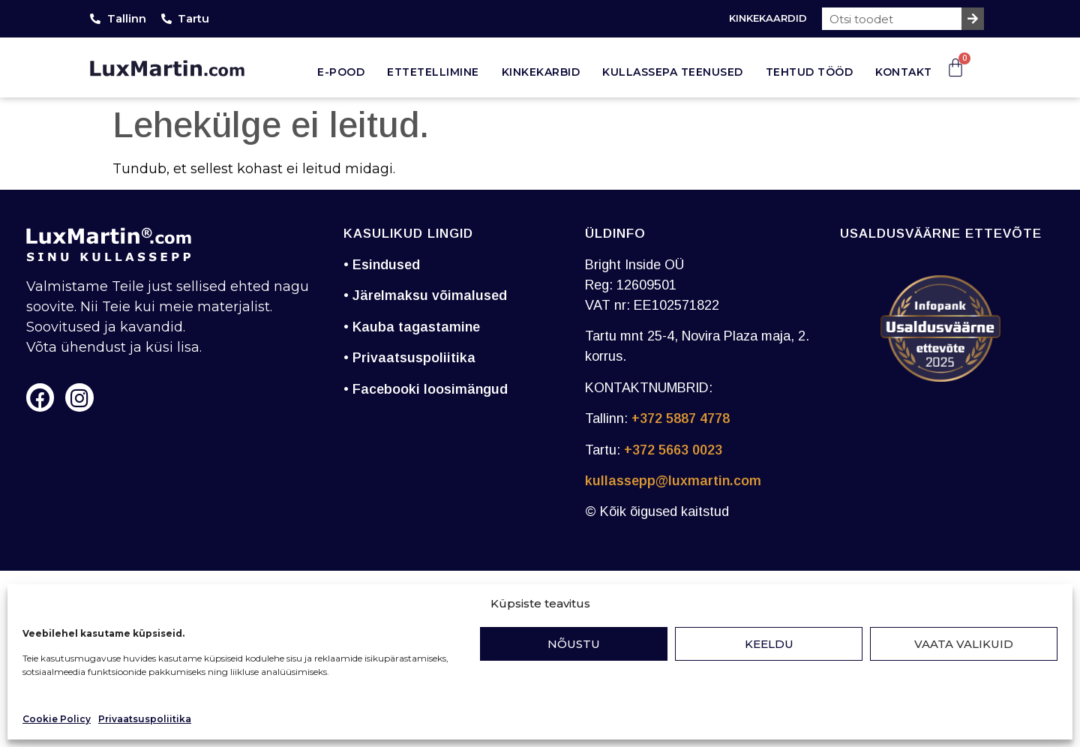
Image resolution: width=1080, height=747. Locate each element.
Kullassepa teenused (672, 72)
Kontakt (903, 72)
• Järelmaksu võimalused (425, 295)
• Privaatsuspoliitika (410, 357)
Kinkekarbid (541, 72)
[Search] (973, 19)
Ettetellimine (433, 72)
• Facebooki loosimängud (426, 389)
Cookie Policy (56, 718)
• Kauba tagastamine (412, 327)
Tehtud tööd (810, 72)
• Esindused (382, 264)
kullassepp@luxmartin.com (673, 480)
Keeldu (769, 644)
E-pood (340, 72)
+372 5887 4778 (681, 418)
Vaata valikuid (963, 644)
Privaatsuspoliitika (144, 718)
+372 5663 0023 (673, 450)
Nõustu (574, 644)
